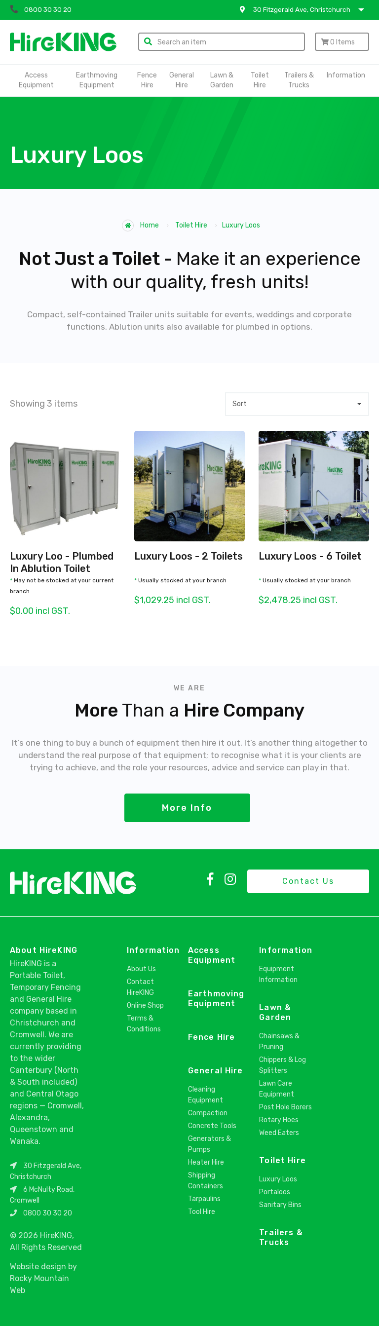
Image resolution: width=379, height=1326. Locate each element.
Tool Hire (201, 1212)
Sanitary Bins (280, 1205)
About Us (141, 969)
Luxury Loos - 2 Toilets (188, 556)
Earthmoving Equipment (96, 80)
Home (140, 225)
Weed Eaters (279, 1133)
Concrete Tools (212, 1126)
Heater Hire (206, 1162)
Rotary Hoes (279, 1120)
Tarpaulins (204, 1199)
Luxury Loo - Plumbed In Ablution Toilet (62, 562)
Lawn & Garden (221, 80)
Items (338, 42)
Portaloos (274, 1192)
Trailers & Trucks (299, 80)
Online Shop (145, 1005)
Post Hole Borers (285, 1107)
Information (346, 75)
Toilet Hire (260, 80)
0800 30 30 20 (47, 1213)
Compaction (207, 1113)
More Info (187, 807)
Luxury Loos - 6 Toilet (310, 556)
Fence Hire (147, 80)
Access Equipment (36, 80)
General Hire (181, 80)
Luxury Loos (278, 1179)
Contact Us (308, 881)
